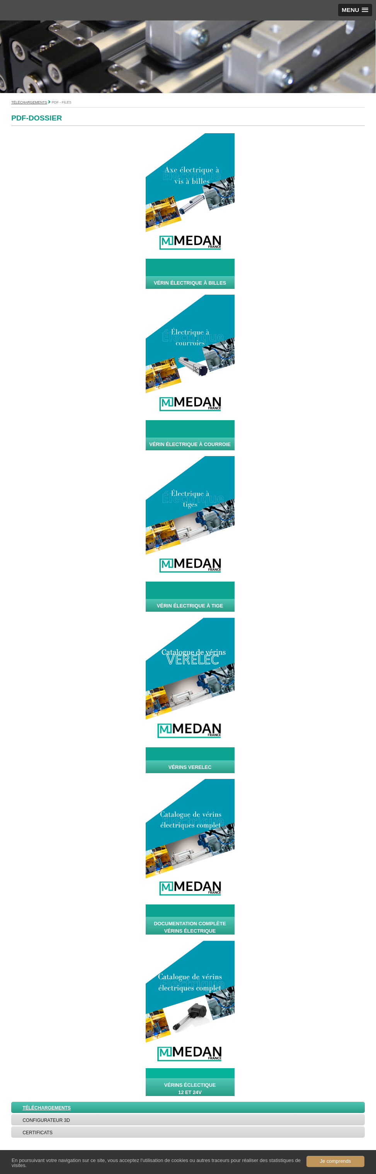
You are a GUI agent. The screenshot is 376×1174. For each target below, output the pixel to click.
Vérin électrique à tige (190, 606)
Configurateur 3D (46, 1120)
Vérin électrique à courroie (189, 444)
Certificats (37, 1132)
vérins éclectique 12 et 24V (190, 1088)
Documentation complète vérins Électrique (190, 927)
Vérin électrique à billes (190, 283)
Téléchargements (29, 102)
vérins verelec (190, 767)
